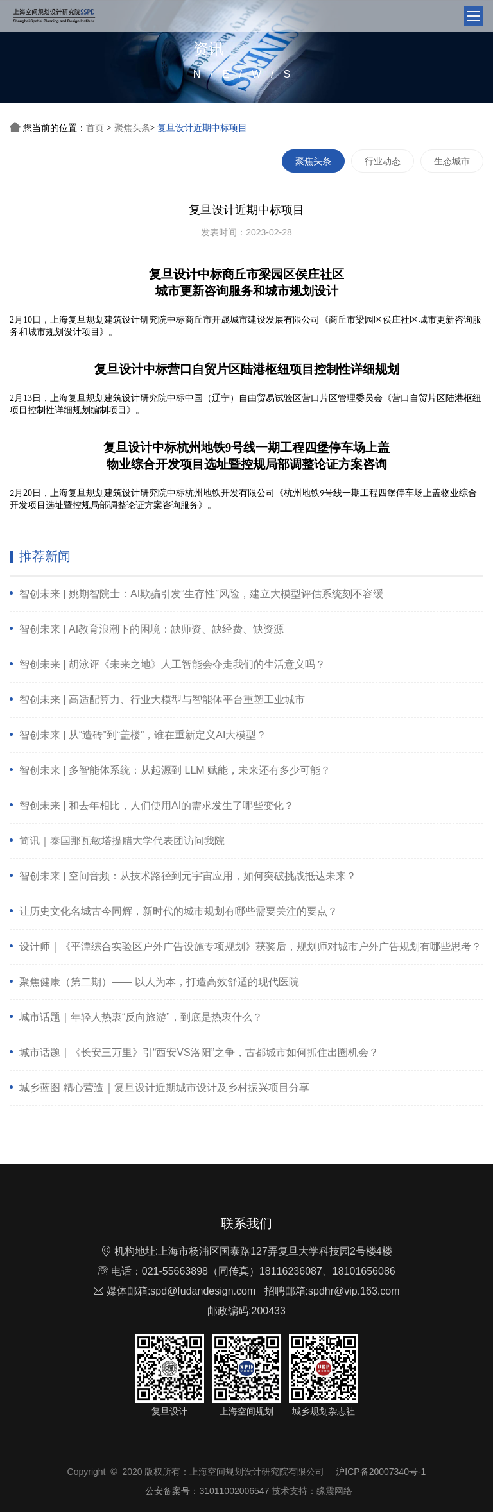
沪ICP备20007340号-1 (381, 1471)
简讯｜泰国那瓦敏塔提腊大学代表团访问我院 (122, 840)
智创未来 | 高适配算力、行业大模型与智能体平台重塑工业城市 (162, 699)
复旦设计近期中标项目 (202, 128)
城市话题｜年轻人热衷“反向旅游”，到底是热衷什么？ (141, 1017)
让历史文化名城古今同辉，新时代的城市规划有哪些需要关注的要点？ (178, 911)
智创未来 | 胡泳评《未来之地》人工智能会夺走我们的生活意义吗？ (172, 664)
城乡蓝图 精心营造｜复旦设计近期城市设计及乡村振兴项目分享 (164, 1087)
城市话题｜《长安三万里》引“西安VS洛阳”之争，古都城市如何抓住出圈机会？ (199, 1052)
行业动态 (383, 161)
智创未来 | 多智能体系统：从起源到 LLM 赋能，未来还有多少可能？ (175, 770)
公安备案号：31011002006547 (207, 1491)
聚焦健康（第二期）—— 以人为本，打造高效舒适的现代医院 (159, 981)
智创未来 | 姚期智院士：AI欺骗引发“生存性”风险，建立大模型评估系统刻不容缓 (201, 593)
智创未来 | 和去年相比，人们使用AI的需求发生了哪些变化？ (156, 805)
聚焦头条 (132, 128)
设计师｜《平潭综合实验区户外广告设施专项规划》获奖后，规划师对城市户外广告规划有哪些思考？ (250, 946)
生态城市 (452, 161)
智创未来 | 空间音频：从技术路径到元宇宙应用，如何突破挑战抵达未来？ (187, 876)
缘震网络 (334, 1491)
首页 (95, 128)
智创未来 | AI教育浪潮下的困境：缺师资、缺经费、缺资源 (151, 629)
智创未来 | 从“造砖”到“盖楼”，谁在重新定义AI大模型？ (142, 734)
